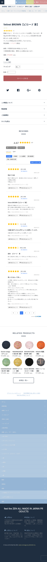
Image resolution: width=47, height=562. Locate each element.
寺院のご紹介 (5, 418)
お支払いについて (12, 529)
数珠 (3, 479)
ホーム (3, 401)
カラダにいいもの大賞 (9, 444)
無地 (4, 461)
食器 (3, 500)
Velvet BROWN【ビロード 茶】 (20, 183)
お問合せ (9, 516)
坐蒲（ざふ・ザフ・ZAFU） (9, 431)
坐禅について (5, 409)
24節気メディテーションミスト (11, 492)
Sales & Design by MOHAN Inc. (27, 544)
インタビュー (5, 414)
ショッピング (5, 422)
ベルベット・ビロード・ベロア (11, 453)
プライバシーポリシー (14, 392)
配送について (30, 516)
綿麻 (4, 470)
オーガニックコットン (9, 440)
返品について (30, 529)
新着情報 (4, 405)
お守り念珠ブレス (8, 496)
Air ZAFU (5, 435)
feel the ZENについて (23, 394)
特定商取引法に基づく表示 (32, 392)
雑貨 (3, 487)
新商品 (3, 483)
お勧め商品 (5, 427)
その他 (5, 448)
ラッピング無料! (7, 62)
